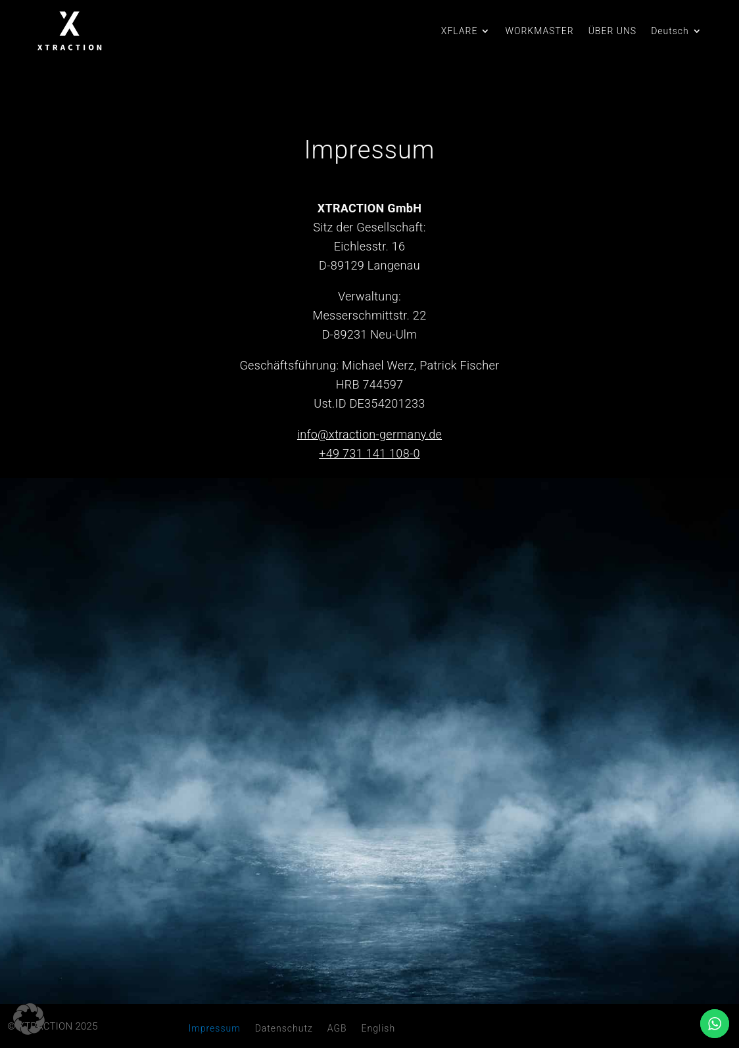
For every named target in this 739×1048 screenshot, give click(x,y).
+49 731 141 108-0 (369, 453)
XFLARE (459, 31)
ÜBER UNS (612, 31)
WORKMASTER (539, 31)
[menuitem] (676, 33)
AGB (337, 1029)
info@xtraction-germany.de (369, 434)
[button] (29, 1019)
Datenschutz (284, 1029)
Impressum (215, 1029)
